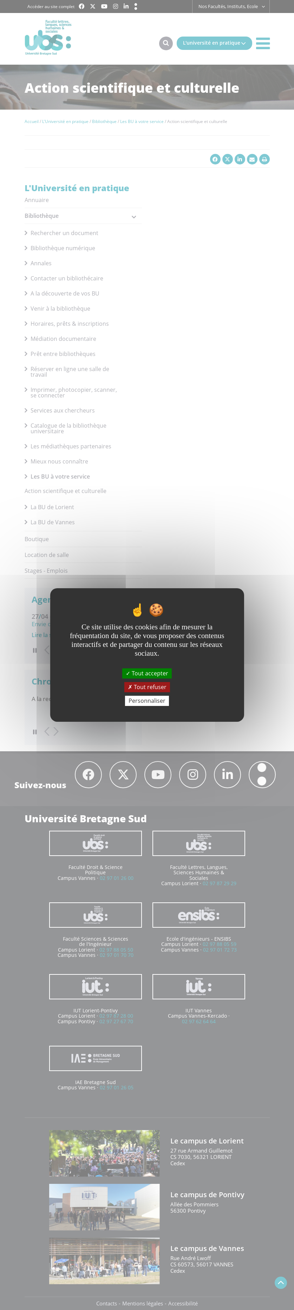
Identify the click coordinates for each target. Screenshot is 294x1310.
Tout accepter (147, 673)
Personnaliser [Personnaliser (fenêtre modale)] (147, 701)
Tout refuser (147, 687)
